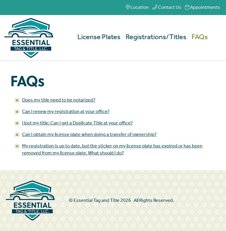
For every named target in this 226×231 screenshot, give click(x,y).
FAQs (200, 37)
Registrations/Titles (156, 37)
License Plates (98, 37)
